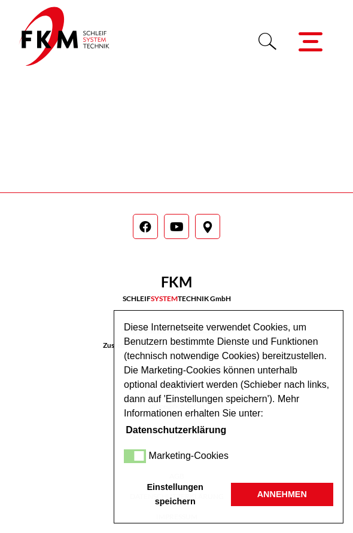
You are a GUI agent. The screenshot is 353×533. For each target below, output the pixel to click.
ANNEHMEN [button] (282, 494)
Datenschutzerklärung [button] (176, 430)
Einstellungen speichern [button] (175, 494)
